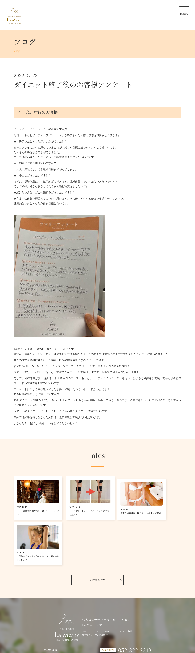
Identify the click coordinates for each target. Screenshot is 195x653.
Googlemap (50, 625)
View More (97, 538)
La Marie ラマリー (14, 15)
